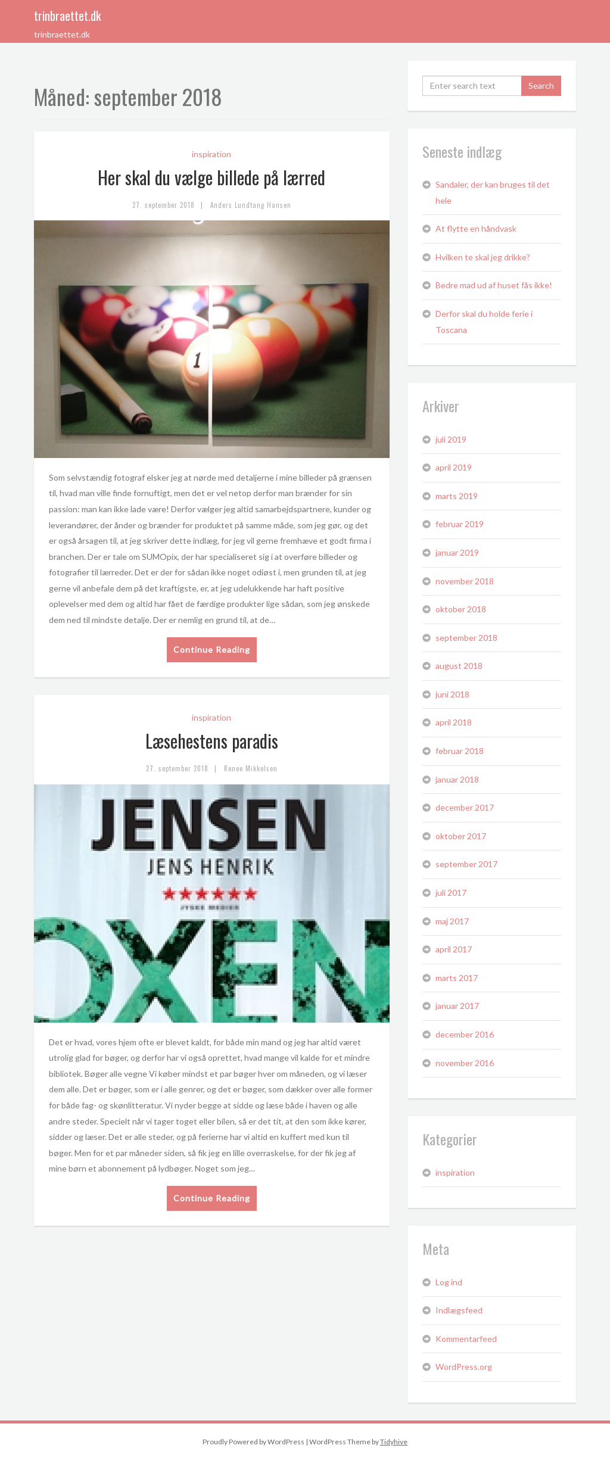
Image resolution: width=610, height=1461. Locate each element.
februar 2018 (459, 751)
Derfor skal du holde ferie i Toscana (484, 322)
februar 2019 (459, 524)
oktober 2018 (460, 609)
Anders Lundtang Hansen (250, 205)
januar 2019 (457, 552)
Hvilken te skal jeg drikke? (482, 257)
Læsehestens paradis (211, 740)
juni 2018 (452, 694)
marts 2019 (456, 496)
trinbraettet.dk (67, 15)
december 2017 (464, 807)
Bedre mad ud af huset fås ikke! (493, 285)
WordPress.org (463, 1367)
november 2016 (464, 1063)
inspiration (211, 154)
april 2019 (453, 467)
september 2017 (466, 864)
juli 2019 (450, 439)
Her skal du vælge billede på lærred (211, 177)
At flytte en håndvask (475, 228)
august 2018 (459, 666)
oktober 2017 (460, 836)
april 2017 (453, 949)
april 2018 (453, 722)
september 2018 (466, 638)
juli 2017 (450, 892)
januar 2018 (457, 779)
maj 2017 (452, 921)
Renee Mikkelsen (251, 768)
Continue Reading (211, 649)
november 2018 (464, 581)
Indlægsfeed (459, 1310)
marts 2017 (456, 978)
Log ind (448, 1282)
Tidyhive (393, 1441)
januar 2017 (457, 1006)
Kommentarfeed (466, 1339)
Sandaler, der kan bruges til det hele (492, 192)
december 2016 (464, 1034)
